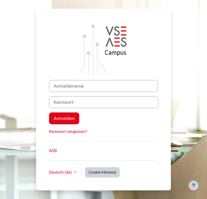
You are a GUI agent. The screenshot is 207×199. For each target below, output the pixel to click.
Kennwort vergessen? (68, 131)
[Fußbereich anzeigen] (193, 185)
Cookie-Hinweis (102, 172)
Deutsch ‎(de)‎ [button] (61, 172)
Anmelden (64, 118)
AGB (53, 150)
